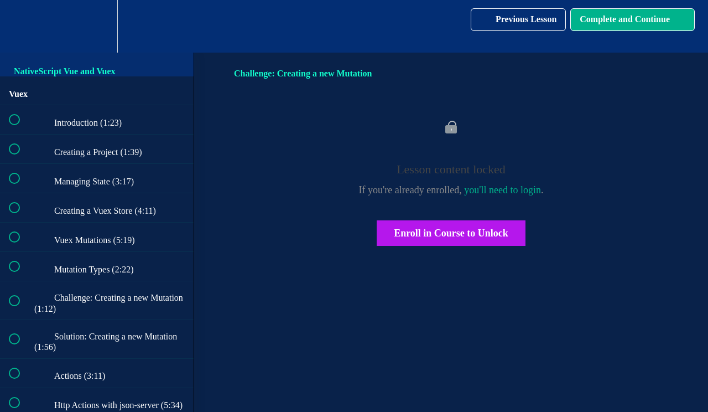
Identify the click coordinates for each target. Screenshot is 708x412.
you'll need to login (502, 189)
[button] (20, 26)
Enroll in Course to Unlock (451, 233)
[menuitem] (96, 26)
